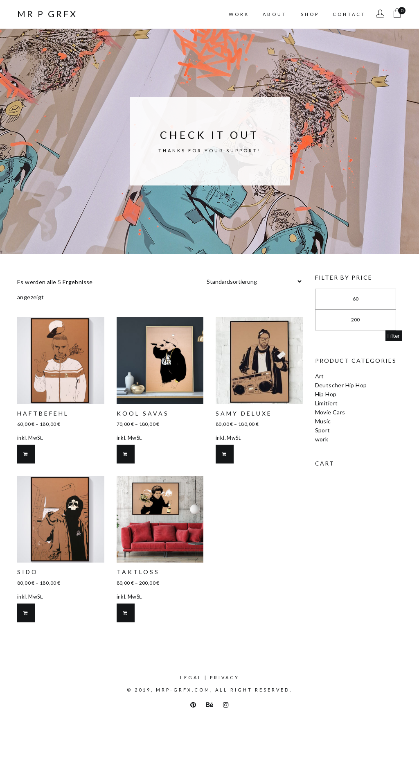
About (275, 14)
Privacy (224, 677)
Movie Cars (330, 412)
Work (239, 14)
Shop (310, 14)
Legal (191, 677)
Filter (393, 335)
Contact (349, 14)
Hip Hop (326, 394)
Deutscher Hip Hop (341, 385)
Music (323, 421)
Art (319, 376)
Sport (322, 430)
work (322, 439)
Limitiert (326, 403)
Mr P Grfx (47, 13)
